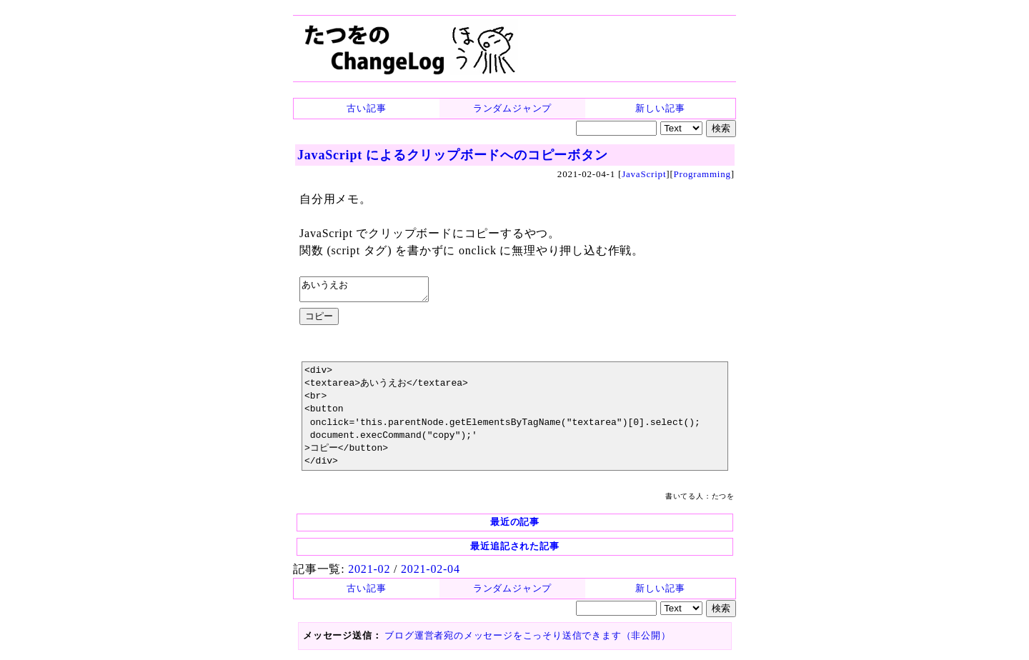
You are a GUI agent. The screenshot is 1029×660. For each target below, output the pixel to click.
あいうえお (371, 291)
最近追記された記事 (514, 550)
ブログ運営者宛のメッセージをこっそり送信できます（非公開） (527, 639)
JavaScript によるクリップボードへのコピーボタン (452, 155)
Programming (702, 174)
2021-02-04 (430, 573)
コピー (319, 320)
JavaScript (644, 174)
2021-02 (369, 573)
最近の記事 (515, 526)
